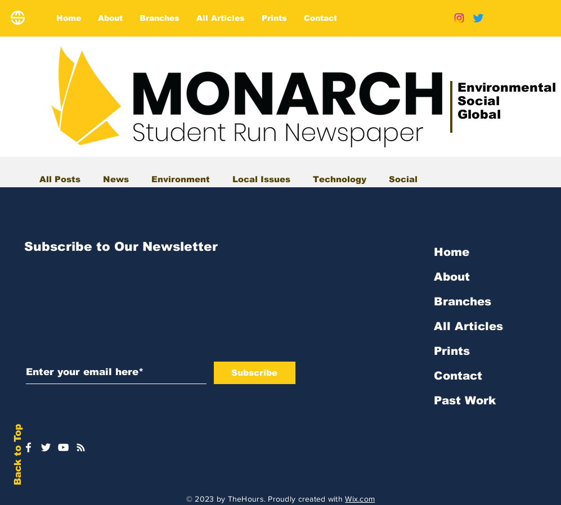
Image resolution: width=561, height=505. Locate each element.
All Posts (59, 179)
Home (451, 252)
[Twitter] (478, 18)
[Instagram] (459, 18)
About (452, 276)
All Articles (468, 326)
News (116, 179)
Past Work (465, 400)
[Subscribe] (254, 373)
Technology (339, 179)
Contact (458, 375)
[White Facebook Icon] (28, 447)
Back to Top (17, 454)
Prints (452, 351)
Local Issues (261, 179)
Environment (180, 179)
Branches (462, 301)
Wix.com (360, 498)
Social (403, 179)
